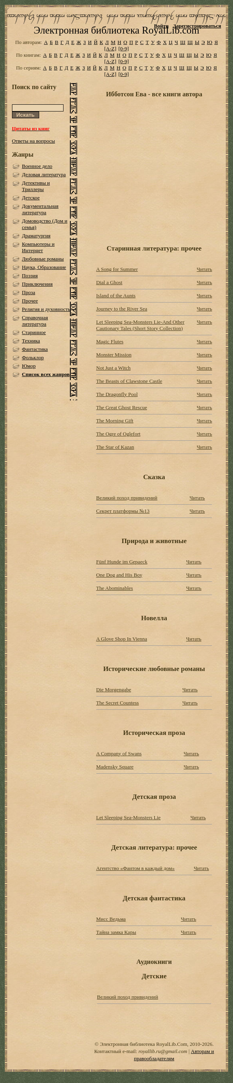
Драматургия (36, 236)
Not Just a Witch (113, 368)
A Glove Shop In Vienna (121, 639)
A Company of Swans (119, 754)
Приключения (37, 284)
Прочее (30, 301)
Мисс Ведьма (111, 919)
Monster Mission (113, 355)
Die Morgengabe (113, 690)
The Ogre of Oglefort (118, 434)
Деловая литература (44, 174)
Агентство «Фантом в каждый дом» (135, 868)
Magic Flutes (109, 341)
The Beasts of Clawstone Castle (129, 381)
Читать (204, 269)
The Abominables (114, 588)
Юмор (29, 366)
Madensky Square (115, 767)
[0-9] (123, 49)
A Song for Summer (117, 269)
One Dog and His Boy (119, 575)
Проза (28, 292)
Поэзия (30, 276)
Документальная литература (40, 209)
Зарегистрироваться (197, 26)
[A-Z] (110, 49)
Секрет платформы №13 (123, 511)
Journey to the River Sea (121, 309)
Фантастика (35, 349)
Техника (31, 341)
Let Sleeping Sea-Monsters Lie (128, 817)
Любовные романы (43, 259)
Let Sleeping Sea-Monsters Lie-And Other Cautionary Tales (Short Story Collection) (140, 325)
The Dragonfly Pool (117, 394)
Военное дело (37, 166)
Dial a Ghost (109, 282)
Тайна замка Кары (116, 932)
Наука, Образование (44, 267)
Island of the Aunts (116, 296)
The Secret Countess (117, 703)
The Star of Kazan (115, 447)
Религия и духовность (46, 309)
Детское (31, 198)
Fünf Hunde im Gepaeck (121, 562)
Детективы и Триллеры (36, 186)
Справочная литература (35, 321)
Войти (161, 26)
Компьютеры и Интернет (38, 247)
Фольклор (33, 357)
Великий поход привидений (126, 498)
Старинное (34, 332)
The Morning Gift (114, 421)
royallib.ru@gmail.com (163, 1051)
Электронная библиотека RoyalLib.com (116, 30)
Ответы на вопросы (33, 141)
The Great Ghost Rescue (121, 407)
